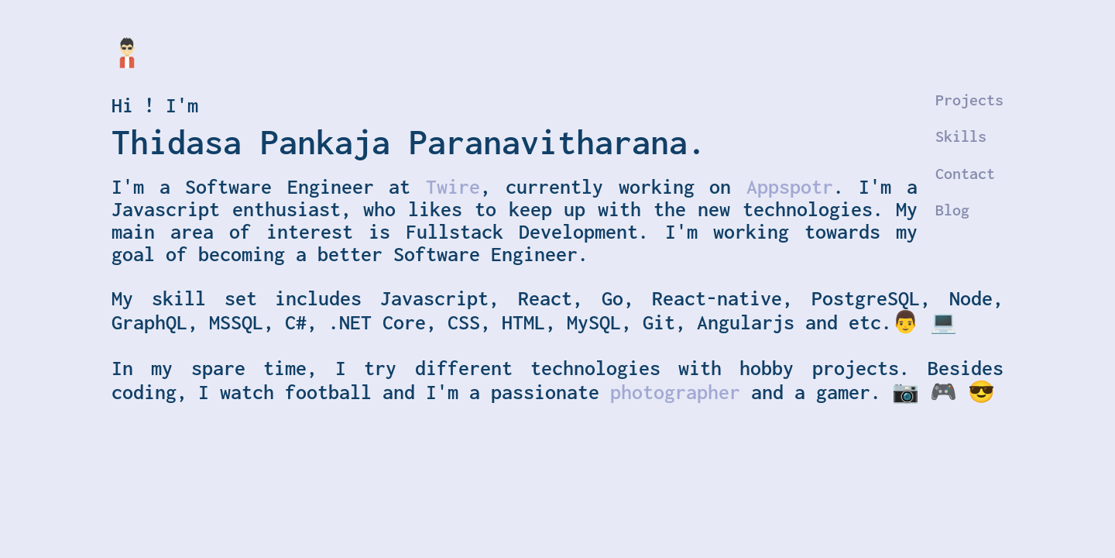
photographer (680, 392)
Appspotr (789, 186)
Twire (453, 186)
